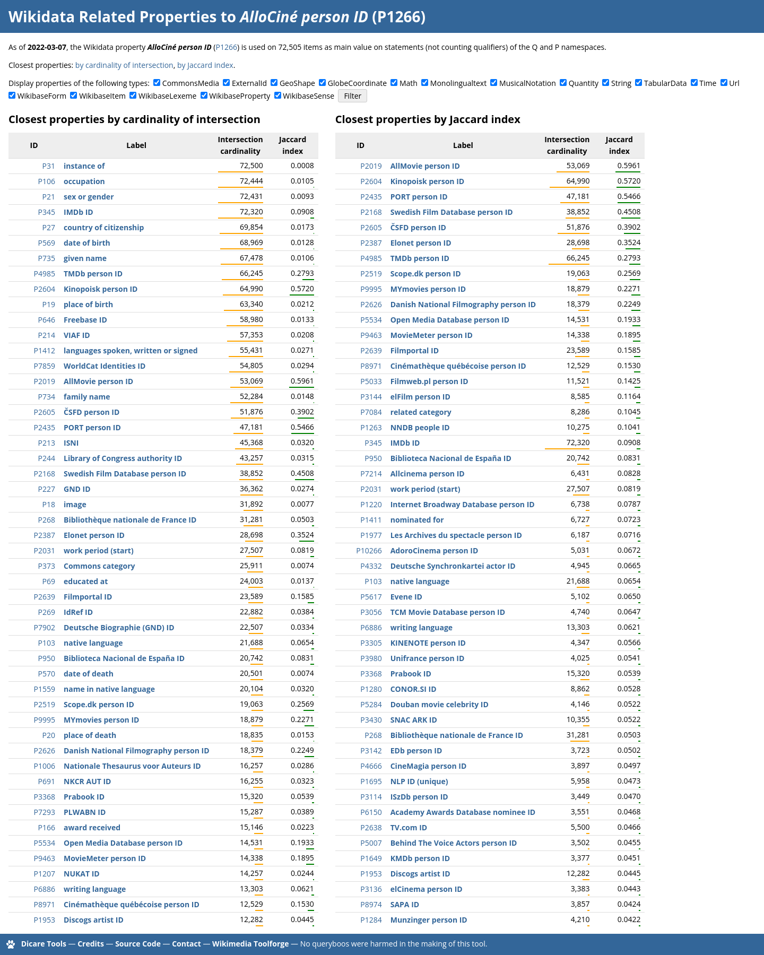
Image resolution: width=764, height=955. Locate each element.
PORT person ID (92, 427)
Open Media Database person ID (123, 843)
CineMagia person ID (428, 766)
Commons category (99, 566)
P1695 (370, 781)
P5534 (44, 843)
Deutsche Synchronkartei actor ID (453, 566)
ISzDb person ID (419, 797)
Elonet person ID (94, 535)
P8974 (370, 904)
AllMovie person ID (98, 381)
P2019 (44, 381)
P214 (46, 335)
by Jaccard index (205, 65)
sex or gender (89, 197)
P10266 (368, 550)
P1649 (370, 858)
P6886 (44, 889)
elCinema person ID (426, 889)
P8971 (44, 904)
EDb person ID (416, 750)
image (75, 504)
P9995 (44, 720)
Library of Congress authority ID (123, 458)
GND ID (77, 489)
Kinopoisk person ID (100, 289)
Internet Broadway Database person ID (462, 504)
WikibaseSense (308, 96)
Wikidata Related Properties (112, 16)
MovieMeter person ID (105, 858)
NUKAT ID (82, 874)
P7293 (44, 812)
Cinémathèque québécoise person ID (131, 904)
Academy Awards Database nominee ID (463, 812)
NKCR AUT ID (87, 781)
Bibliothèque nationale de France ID (130, 520)
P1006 (44, 766)
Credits (90, 944)
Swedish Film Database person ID (125, 473)
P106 (46, 181)
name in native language (109, 689)
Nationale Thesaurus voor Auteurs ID (132, 766)
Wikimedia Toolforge (250, 944)
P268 (46, 520)
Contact (186, 944)
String (621, 83)
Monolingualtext (458, 83)
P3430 (370, 720)
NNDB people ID (420, 427)
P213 (46, 443)
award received (92, 827)
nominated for (417, 520)
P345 (46, 212)
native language (93, 643)
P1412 (44, 350)
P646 (46, 320)
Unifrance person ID (427, 658)
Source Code (138, 944)
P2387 (44, 535)
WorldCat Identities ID (104, 366)
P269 (46, 612)
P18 (48, 504)
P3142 (370, 750)
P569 (46, 243)
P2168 (44, 473)
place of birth (88, 304)
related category (421, 412)
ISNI (71, 443)
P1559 (44, 689)
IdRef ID (78, 612)
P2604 (44, 289)
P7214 (370, 473)
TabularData (665, 83)
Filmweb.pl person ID (429, 381)
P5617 (370, 597)
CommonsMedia (190, 83)
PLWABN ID (85, 812)
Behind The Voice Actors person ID (453, 843)
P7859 (44, 366)
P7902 (44, 627)
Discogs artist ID (94, 920)
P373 (46, 566)
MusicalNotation (527, 83)
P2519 (44, 704)
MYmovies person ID (101, 720)
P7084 (370, 412)
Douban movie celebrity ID (439, 704)
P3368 (44, 797)
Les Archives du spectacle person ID (456, 535)
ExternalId (249, 83)
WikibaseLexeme (167, 96)
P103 (46, 643)
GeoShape (297, 83)
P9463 (44, 858)
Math (409, 83)
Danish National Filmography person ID (137, 750)
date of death (89, 673)
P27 (48, 227)
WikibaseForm (42, 96)
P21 (48, 197)
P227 (46, 489)
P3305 (370, 643)
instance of (84, 166)
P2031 (44, 550)
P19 (48, 304)
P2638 (370, 827)
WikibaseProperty (239, 96)
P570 (46, 673)
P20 (48, 735)
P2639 (44, 597)
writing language (95, 889)
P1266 (226, 47)
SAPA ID (404, 904)
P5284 (370, 704)
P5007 (370, 843)
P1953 (44, 920)
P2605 (44, 412)
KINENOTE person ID (428, 643)
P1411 (370, 520)
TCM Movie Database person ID (447, 612)
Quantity (583, 83)
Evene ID (406, 597)
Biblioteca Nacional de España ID (124, 658)
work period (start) (99, 550)
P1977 (370, 535)
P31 (48, 166)
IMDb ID (78, 212)
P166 (46, 827)
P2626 (44, 750)
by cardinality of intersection (124, 65)
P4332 (370, 566)
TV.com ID (408, 827)
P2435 (44, 427)
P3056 (370, 612)
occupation (84, 181)
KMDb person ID (420, 858)
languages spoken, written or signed (131, 350)
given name (85, 258)
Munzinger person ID (428, 920)
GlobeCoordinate (357, 83)
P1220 (370, 504)
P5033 (370, 381)
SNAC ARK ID (413, 720)
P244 (46, 458)
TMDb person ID (93, 273)
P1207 (44, 874)
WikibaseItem (102, 96)
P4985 (44, 273)
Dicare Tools (43, 944)
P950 (46, 658)
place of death (90, 735)
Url (734, 83)
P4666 (370, 766)
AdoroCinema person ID (434, 550)
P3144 (370, 397)
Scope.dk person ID (99, 704)
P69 (48, 581)
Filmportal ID (88, 597)
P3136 (370, 889)
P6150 (370, 812)
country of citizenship (104, 227)
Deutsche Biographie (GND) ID (119, 627)
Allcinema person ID (427, 473)
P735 (46, 258)
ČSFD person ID (91, 412)
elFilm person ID (420, 397)
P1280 (370, 689)
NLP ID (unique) (419, 781)
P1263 (370, 427)
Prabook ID (84, 797)
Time (707, 83)
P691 (46, 781)
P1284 (370, 920)
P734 (46, 397)
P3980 (370, 658)
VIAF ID (77, 335)
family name (87, 397)
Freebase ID (85, 320)
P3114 (370, 797)
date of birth (87, 243)
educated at (86, 581)
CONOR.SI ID (413, 689)
